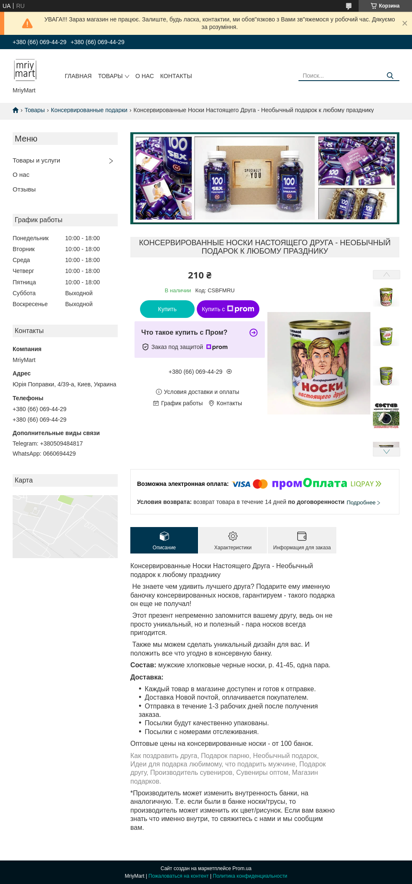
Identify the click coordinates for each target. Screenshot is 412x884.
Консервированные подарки (89, 110)
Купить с (228, 309)
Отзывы (24, 189)
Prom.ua (241, 868)
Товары (110, 76)
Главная (78, 76)
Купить (167, 309)
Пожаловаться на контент (178, 876)
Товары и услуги (36, 160)
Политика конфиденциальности (250, 876)
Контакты (176, 76)
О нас (144, 76)
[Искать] (389, 76)
